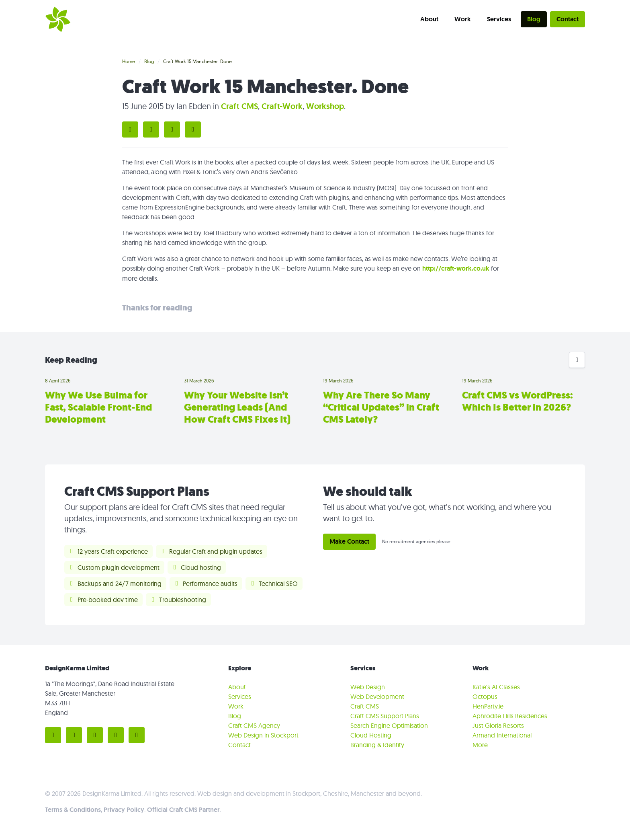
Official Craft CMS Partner (183, 809)
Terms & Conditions (73, 809)
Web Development (377, 696)
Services (499, 19)
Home (128, 61)
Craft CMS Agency (254, 725)
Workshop (325, 106)
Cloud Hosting (370, 735)
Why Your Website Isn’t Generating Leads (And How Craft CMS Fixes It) (237, 407)
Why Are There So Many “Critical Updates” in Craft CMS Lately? (381, 407)
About (429, 19)
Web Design (367, 687)
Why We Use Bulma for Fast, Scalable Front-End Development (98, 407)
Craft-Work (282, 106)
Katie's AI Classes (496, 687)
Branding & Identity (377, 745)
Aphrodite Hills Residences (509, 716)
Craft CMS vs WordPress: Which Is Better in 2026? (517, 401)
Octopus (484, 696)
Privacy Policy (124, 809)
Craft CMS (239, 106)
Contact (567, 19)
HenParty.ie (487, 706)
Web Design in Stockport (263, 735)
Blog (533, 19)
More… (482, 745)
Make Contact (349, 541)
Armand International (502, 735)
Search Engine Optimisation (389, 725)
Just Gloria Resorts (498, 725)
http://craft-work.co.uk (455, 268)
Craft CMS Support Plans (384, 716)
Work (462, 19)
